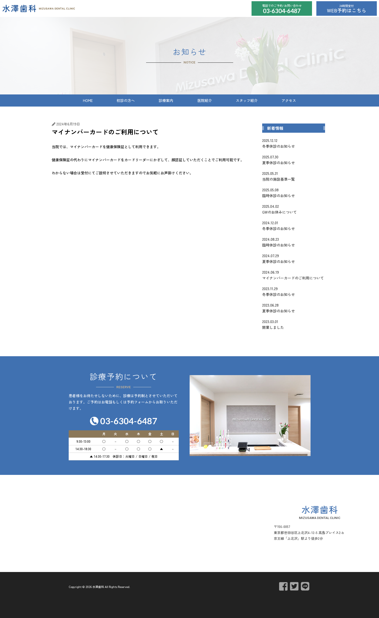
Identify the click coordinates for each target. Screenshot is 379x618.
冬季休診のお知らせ (293, 143)
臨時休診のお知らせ (293, 192)
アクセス (289, 100)
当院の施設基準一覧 (293, 176)
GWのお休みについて (293, 209)
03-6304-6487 (282, 10)
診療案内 (166, 100)
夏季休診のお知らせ (293, 159)
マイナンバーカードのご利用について (293, 274)
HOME (88, 100)
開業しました (293, 324)
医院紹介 (204, 100)
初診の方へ (126, 100)
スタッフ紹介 (247, 100)
